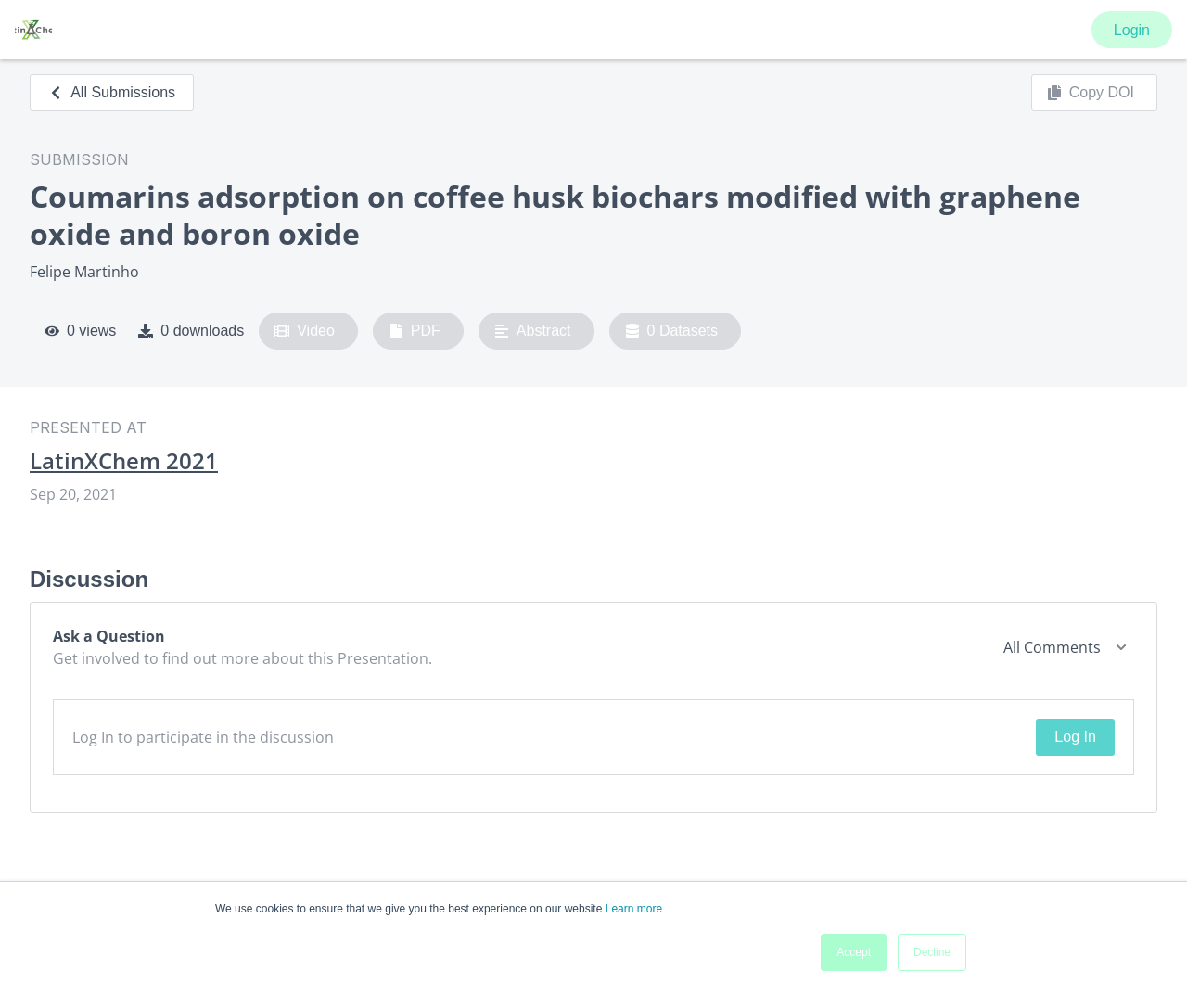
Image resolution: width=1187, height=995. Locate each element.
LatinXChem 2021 (124, 461)
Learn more (634, 908)
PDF (414, 331)
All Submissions (111, 92)
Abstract (532, 331)
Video (304, 331)
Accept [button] (853, 952)
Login (1132, 30)
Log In (1074, 737)
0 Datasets (672, 331)
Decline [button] (932, 952)
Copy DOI (1090, 92)
